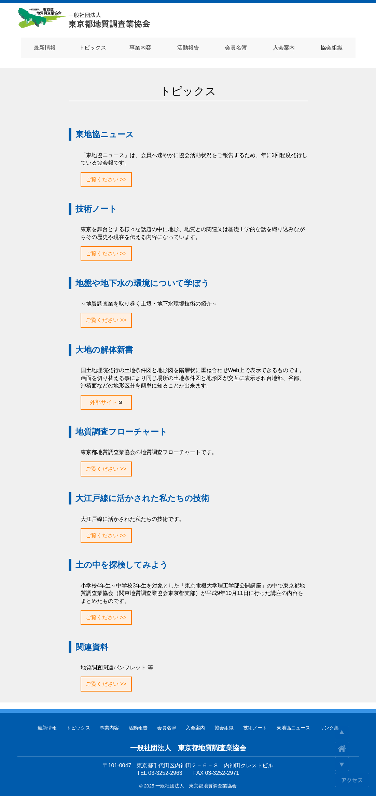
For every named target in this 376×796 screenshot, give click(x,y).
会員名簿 (166, 727)
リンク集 (329, 727)
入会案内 (195, 727)
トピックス (78, 727)
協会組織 (224, 727)
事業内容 (109, 727)
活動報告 (138, 727)
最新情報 (47, 727)
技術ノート (255, 727)
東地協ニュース (293, 727)
